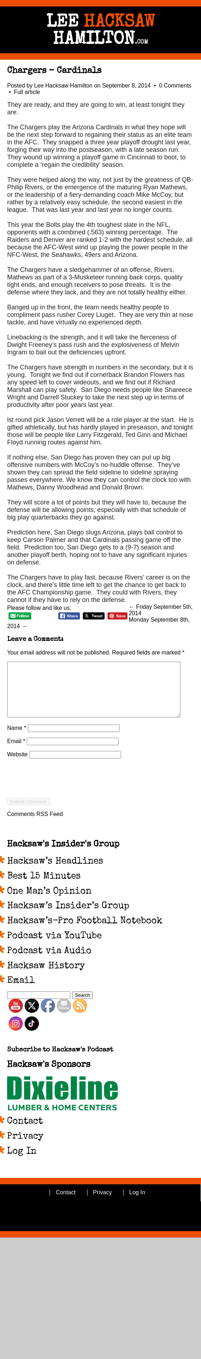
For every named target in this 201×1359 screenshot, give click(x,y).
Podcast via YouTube (54, 947)
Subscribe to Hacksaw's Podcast (60, 1060)
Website (17, 765)
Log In (21, 1162)
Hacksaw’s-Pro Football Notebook (84, 932)
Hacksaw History (46, 977)
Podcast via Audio (49, 962)
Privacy (25, 1147)
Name (16, 739)
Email (16, 752)
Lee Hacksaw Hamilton (63, 86)
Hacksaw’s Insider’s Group (68, 917)
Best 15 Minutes (44, 887)
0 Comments (175, 86)
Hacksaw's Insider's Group (63, 855)
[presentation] (61, 801)
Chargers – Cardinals (54, 71)
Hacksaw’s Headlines (55, 872)
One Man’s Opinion (49, 902)
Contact (25, 1132)
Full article (27, 92)
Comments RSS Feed (35, 825)
